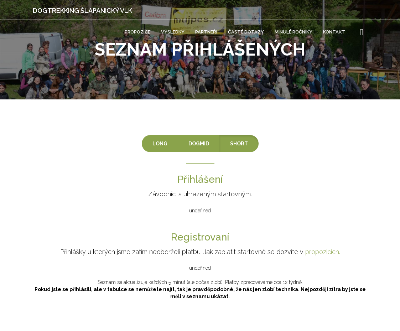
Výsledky (173, 32)
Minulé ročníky (293, 32)
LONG (159, 143)
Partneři (206, 32)
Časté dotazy (246, 32)
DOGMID (198, 143)
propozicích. (322, 251)
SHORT (239, 143)
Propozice (137, 32)
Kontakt (334, 32)
